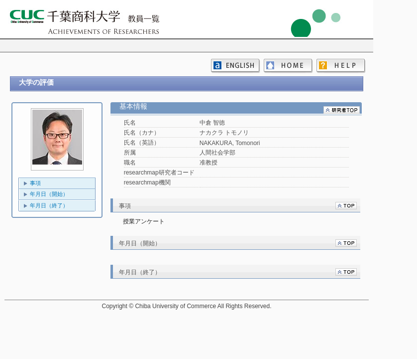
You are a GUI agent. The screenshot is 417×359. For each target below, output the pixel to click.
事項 (35, 183)
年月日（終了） (49, 205)
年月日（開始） (49, 194)
